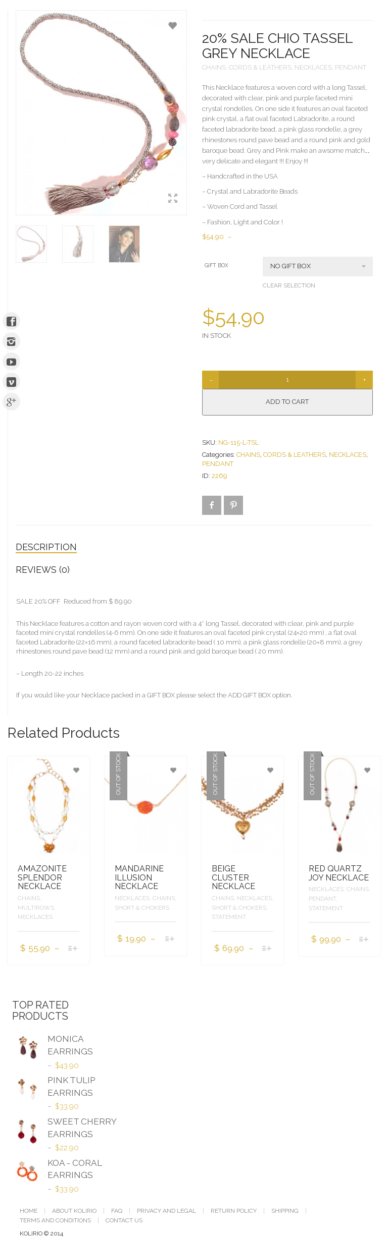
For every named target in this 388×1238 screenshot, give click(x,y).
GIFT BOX (216, 265)
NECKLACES (313, 67)
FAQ (116, 1210)
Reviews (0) (43, 569)
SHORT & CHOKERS (142, 907)
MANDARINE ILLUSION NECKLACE (139, 877)
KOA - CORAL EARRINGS (57, 1170)
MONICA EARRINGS (52, 1046)
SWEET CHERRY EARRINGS (64, 1129)
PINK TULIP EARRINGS (53, 1087)
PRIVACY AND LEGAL (166, 1210)
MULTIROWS (36, 907)
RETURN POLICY (234, 1210)
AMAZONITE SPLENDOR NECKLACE (42, 877)
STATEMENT (229, 916)
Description (46, 547)
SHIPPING (285, 1210)
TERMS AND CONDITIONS (55, 1220)
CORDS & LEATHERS (260, 67)
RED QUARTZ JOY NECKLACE (339, 873)
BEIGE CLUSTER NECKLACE (233, 877)
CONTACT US (124, 1220)
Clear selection (289, 285)
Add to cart (287, 401)
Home (28, 1210)
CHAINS (214, 67)
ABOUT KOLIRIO (74, 1210)
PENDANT (350, 67)
